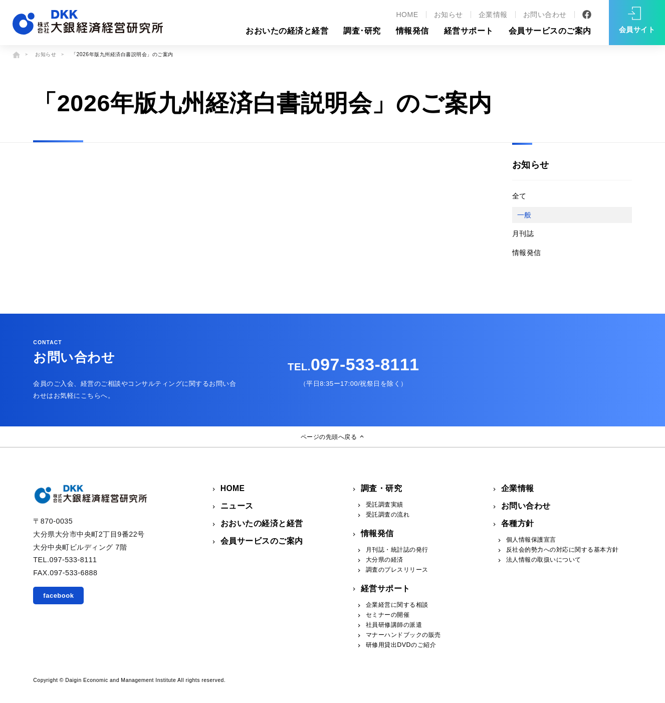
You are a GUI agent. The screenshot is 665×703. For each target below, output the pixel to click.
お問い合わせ (545, 14)
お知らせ (448, 14)
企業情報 (493, 14)
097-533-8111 (353, 364)
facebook (58, 595)
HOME (407, 14)
